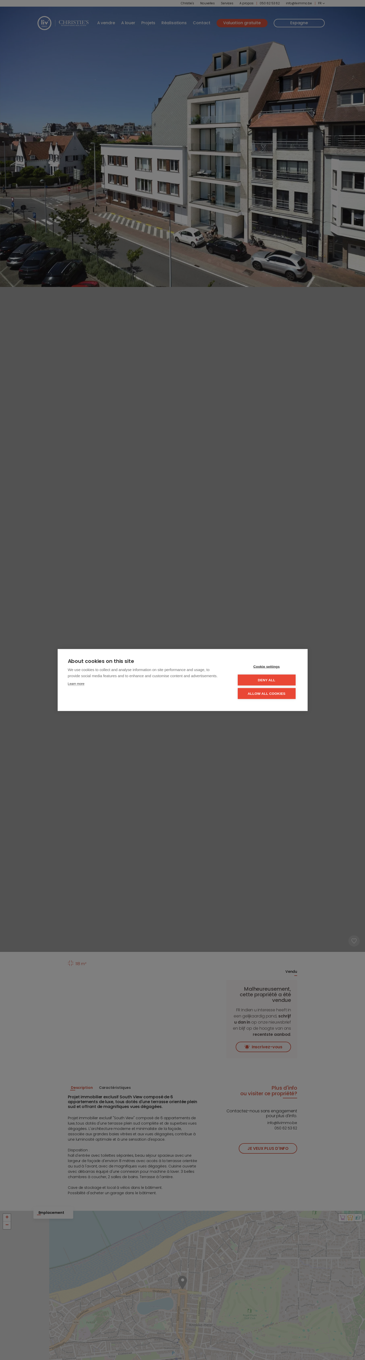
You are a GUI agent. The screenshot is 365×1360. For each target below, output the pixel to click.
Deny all (266, 680)
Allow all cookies (266, 694)
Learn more (76, 684)
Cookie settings (266, 667)
